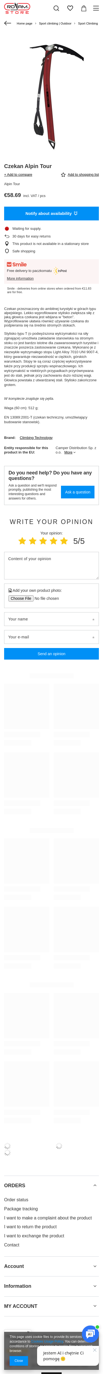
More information (20, 278)
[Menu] (97, 8)
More (68, 452)
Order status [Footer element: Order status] (16, 1199)
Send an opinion (51, 654)
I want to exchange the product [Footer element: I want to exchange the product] (34, 1235)
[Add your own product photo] (45, 598)
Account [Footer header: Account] (14, 1266)
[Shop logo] (17, 8)
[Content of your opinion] (51, 565)
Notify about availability (51, 213)
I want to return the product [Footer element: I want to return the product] (30, 1226)
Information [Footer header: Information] (17, 1286)
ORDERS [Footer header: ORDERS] (14, 1185)
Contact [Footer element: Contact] (11, 1245)
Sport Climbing (88, 23)
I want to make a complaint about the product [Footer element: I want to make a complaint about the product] (48, 1218)
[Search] (56, 8)
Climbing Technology (36, 438)
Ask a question (77, 492)
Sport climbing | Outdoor (55, 23)
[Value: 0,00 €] (84, 8)
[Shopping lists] (70, 8)
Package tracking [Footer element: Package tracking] (21, 1208)
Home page (24, 23)
